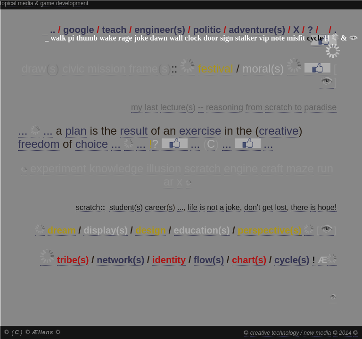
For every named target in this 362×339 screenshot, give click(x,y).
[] (327, 38)
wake (107, 38)
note (278, 38)
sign (226, 38)
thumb (87, 38)
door (210, 38)
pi (71, 38)
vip (264, 38)
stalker (246, 38)
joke (141, 38)
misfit (296, 38)
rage (125, 38)
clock (193, 38)
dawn (158, 38)
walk (58, 38)
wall (175, 38)
